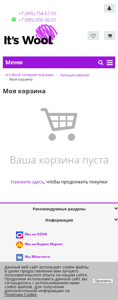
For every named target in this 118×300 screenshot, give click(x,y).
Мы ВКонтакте (37, 256)
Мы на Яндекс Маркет (44, 244)
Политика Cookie (21, 294)
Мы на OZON (36, 234)
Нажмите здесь (27, 182)
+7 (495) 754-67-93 (37, 13)
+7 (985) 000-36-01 (37, 20)
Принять (102, 280)
